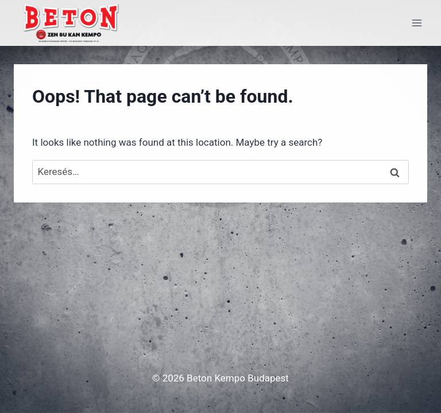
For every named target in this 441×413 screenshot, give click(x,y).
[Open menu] (416, 23)
